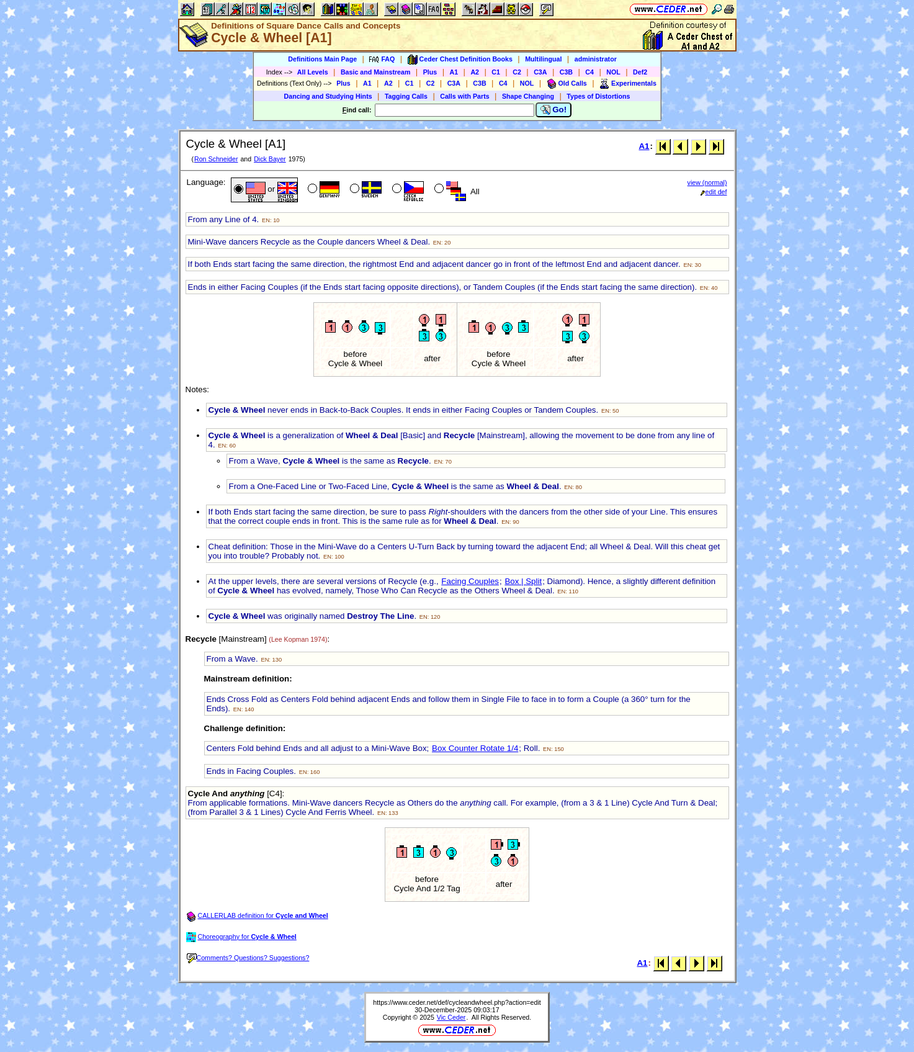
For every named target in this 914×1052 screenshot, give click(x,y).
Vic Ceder (451, 1017)
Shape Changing (528, 96)
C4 (589, 72)
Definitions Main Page (322, 59)
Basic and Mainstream (376, 72)
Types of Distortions (598, 96)
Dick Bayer (270, 159)
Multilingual (543, 59)
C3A (540, 72)
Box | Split (523, 581)
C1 (495, 72)
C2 (517, 72)
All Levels (312, 72)
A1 (454, 72)
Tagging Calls (406, 96)
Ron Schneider (216, 159)
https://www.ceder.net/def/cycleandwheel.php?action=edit (456, 1002)
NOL (613, 72)
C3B (566, 72)
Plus (430, 72)
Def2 (640, 72)
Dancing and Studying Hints (328, 96)
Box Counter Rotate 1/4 (475, 748)
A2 (474, 72)
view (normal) (707, 182)
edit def (714, 192)
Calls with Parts (464, 96)
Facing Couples (470, 581)
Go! (553, 110)
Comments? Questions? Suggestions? (248, 957)
